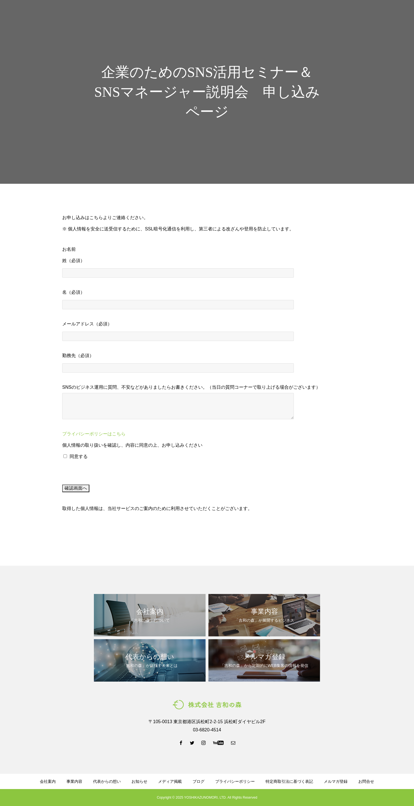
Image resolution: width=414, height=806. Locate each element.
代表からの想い (224, 14)
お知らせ (139, 781)
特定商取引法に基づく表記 (289, 781)
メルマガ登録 (323, 14)
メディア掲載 (170, 781)
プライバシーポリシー (235, 781)
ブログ (254, 14)
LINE (357, 14)
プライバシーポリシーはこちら (94, 433)
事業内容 (192, 14)
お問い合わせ (391, 14)
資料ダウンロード (285, 14)
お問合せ (366, 781)
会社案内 (166, 14)
